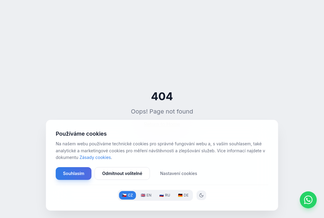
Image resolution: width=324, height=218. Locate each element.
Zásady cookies (95, 157)
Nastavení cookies (178, 173)
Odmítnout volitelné (122, 173)
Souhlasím (73, 173)
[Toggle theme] (201, 195)
